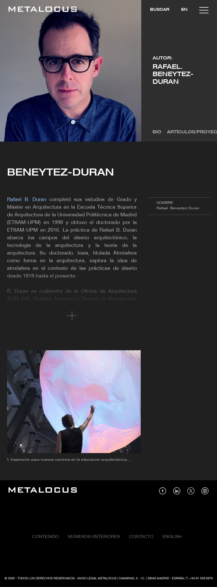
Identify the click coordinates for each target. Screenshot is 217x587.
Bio (157, 132)
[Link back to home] (42, 10)
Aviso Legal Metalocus (96, 578)
